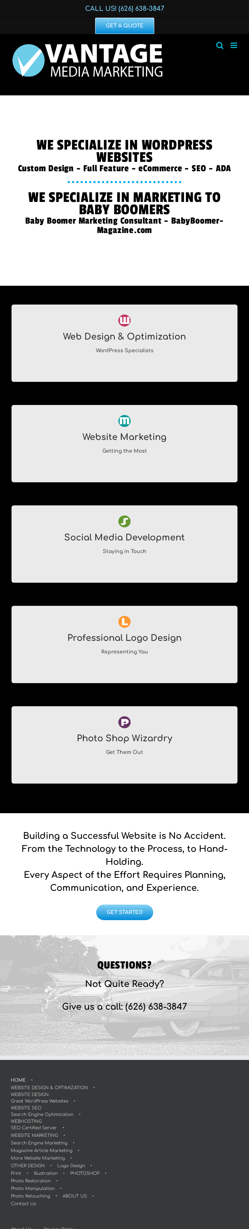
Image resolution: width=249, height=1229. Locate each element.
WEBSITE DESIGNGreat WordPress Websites (39, 1098)
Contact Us (23, 1203)
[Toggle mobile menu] (234, 45)
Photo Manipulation (33, 1188)
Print (16, 1173)
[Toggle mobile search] (219, 45)
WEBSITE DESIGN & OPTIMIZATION (49, 1087)
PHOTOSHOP (84, 1173)
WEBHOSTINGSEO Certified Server (34, 1124)
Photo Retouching (30, 1196)
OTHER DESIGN (28, 1165)
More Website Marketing (38, 1158)
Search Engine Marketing (39, 1143)
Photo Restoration (31, 1180)
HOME (18, 1080)
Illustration (46, 1173)
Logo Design (71, 1165)
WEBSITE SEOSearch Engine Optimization (42, 1111)
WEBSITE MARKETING (34, 1135)
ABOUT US (75, 1196)
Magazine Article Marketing (41, 1150)
